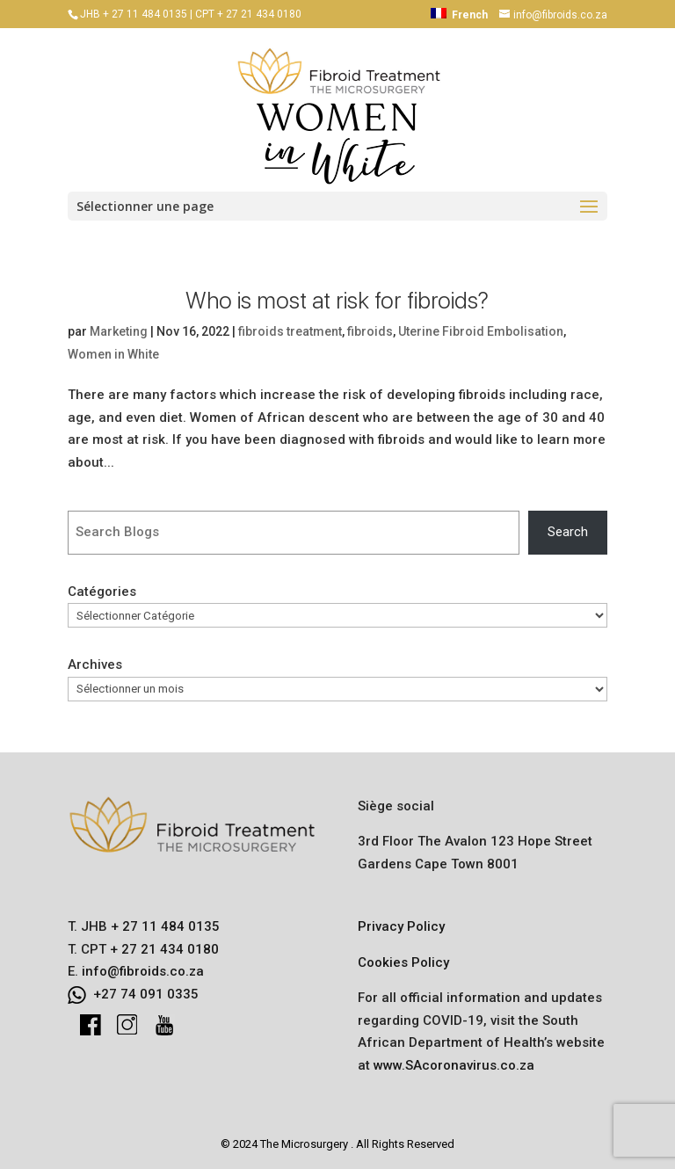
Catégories (102, 591)
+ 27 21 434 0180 (162, 949)
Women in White (113, 354)
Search (568, 532)
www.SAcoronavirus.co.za (454, 1065)
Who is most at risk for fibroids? (337, 300)
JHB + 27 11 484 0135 (133, 14)
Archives (95, 664)
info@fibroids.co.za (143, 971)
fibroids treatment (290, 331)
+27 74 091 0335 (146, 994)
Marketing (119, 331)
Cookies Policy (403, 962)
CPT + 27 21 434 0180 (248, 14)
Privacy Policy (401, 926)
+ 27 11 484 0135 (163, 926)
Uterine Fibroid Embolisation (480, 331)
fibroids (370, 331)
